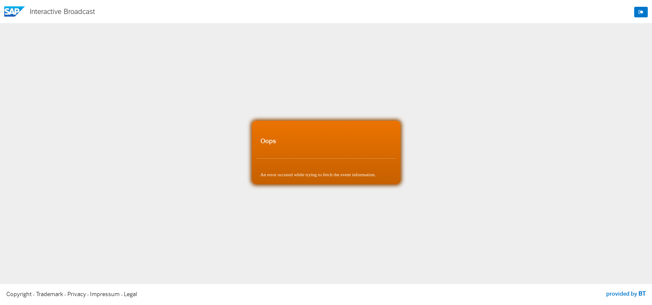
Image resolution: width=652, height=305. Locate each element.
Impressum (105, 294)
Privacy (76, 294)
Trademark (49, 294)
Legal (130, 294)
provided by (626, 293)
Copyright (19, 294)
